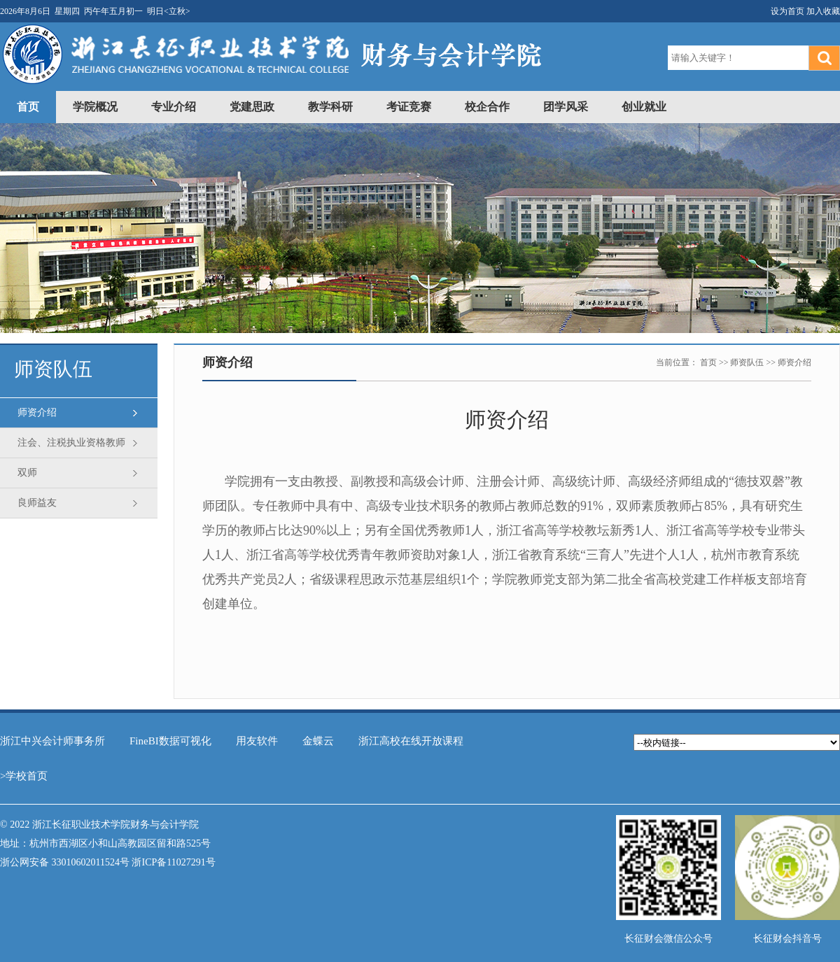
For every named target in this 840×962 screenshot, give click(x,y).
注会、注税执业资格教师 (71, 442)
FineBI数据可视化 (170, 741)
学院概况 (95, 107)
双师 (27, 472)
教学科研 (330, 107)
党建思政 (252, 107)
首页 (28, 107)
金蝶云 (318, 741)
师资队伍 (747, 362)
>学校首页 (24, 775)
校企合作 (487, 107)
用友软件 (257, 741)
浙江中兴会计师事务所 (52, 741)
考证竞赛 (408, 107)
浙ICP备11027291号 (173, 862)
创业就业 (644, 107)
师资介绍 (37, 412)
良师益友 (37, 502)
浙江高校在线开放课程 (410, 741)
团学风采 (565, 107)
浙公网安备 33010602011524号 (65, 862)
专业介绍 (173, 107)
